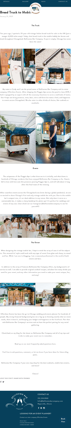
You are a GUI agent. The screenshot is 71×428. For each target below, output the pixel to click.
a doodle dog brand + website (27, 424)
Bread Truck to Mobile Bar (19, 12)
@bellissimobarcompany (50, 203)
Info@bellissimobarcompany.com (50, 401)
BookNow (63, 420)
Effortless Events (42, 417)
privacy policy (23, 421)
